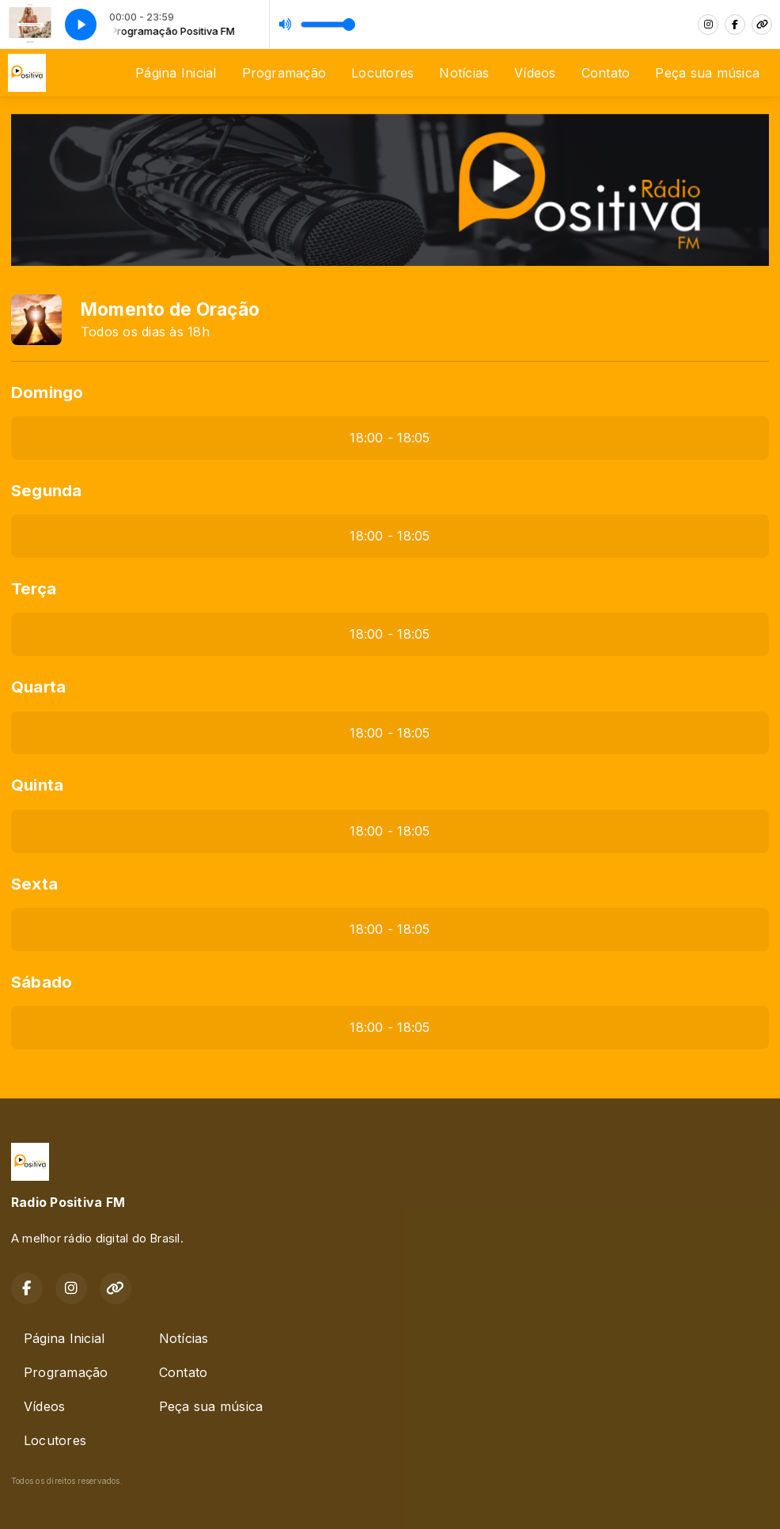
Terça (33, 588)
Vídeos (534, 73)
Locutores (382, 73)
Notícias (464, 73)
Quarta (38, 686)
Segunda (46, 490)
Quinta (37, 785)
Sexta (34, 883)
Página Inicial (175, 73)
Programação (284, 73)
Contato (605, 73)
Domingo (47, 392)
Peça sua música (707, 73)
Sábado (41, 982)
